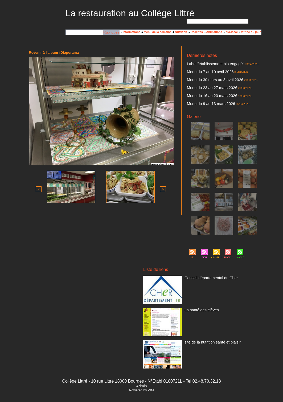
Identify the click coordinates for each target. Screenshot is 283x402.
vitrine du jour (250, 32)
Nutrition (180, 32)
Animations (213, 32)
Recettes (195, 32)
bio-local (230, 32)
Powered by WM (141, 384)
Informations (130, 32)
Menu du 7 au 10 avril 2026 (204, 70)
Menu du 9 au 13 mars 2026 (205, 98)
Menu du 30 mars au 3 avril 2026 (208, 77)
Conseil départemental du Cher (204, 271)
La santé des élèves (197, 303)
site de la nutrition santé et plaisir (205, 335)
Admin (141, 380)
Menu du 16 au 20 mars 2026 (206, 91)
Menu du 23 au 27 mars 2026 (206, 84)
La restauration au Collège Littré (129, 13)
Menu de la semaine (156, 32)
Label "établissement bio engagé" (208, 63)
